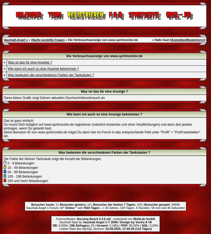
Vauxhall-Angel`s (16, 40)
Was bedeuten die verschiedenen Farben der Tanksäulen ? (51, 75)
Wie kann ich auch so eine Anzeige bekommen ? (43, 69)
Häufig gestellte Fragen (48, 40)
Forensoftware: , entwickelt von (105, 219)
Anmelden (178, 40)
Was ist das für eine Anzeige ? (30, 62)
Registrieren (195, 40)
